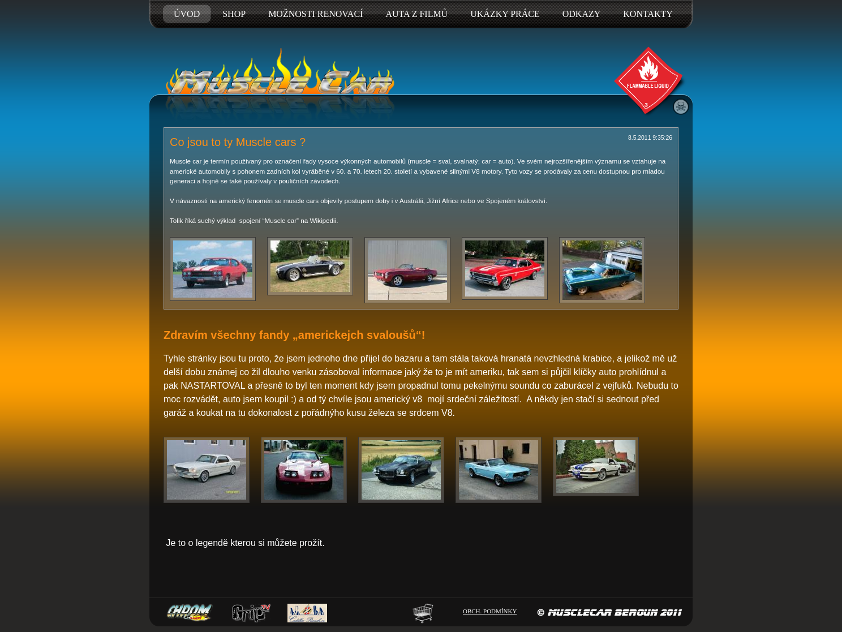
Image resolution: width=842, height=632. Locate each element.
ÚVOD (187, 14)
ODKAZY (581, 14)
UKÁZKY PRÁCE (505, 14)
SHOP (234, 14)
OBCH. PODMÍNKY (490, 611)
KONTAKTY (648, 14)
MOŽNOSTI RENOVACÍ (315, 14)
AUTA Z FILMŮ (416, 14)
